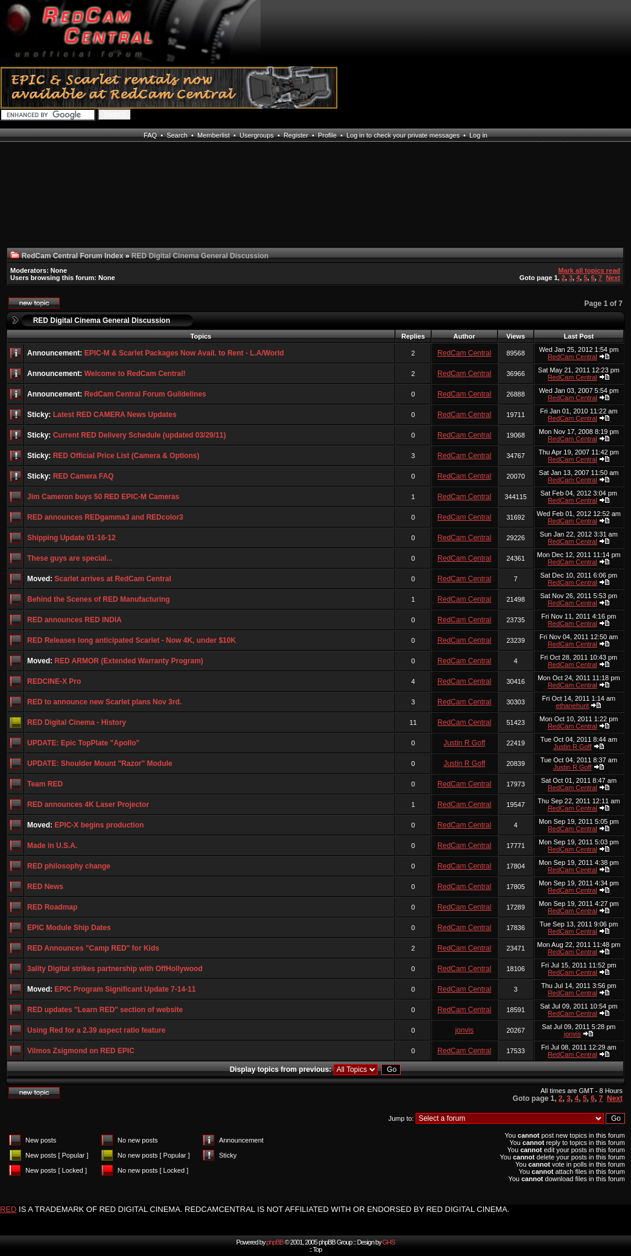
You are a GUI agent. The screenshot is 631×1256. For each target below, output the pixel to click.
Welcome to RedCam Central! (135, 373)
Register (296, 135)
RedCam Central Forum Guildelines (145, 394)
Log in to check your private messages (403, 135)
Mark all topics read (589, 270)
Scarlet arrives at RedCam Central (112, 579)
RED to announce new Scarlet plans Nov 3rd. (104, 702)
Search (177, 135)
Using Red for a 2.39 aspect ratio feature (96, 1030)
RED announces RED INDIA (74, 620)
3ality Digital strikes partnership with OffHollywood (115, 968)
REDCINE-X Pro (54, 681)
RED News (45, 886)
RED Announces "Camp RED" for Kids (93, 948)
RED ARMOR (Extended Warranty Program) (128, 661)
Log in (478, 135)
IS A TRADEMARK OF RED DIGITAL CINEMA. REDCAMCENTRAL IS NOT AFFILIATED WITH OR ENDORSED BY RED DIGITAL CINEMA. (264, 1209)
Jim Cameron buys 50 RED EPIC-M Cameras (103, 497)
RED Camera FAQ (83, 476)
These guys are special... (69, 558)
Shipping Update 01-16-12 (71, 538)
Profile (327, 135)
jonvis (464, 1030)
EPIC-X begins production (99, 825)
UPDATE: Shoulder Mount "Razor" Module (99, 763)
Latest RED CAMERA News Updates (115, 414)
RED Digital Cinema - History (76, 722)
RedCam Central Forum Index (73, 256)
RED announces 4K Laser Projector (88, 804)
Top (317, 1249)
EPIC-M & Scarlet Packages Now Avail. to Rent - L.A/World (184, 353)
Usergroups (256, 135)
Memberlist (213, 135)
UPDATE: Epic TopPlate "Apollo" (83, 743)
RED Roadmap (52, 907)
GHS (388, 1242)
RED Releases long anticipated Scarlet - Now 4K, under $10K (131, 640)
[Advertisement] (51, 202)
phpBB (275, 1242)
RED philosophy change (68, 866)
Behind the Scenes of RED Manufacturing (98, 599)
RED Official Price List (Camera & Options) (126, 455)
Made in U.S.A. (52, 845)
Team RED (45, 784)
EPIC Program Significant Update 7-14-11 (124, 989)
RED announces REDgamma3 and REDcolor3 (105, 517)
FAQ (150, 135)
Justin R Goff (464, 743)
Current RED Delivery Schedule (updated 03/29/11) (139, 435)
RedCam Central (464, 353)
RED (8, 1209)
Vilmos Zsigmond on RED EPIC (81, 1051)
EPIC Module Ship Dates (69, 927)
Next (613, 277)
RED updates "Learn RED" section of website (105, 1010)
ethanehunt (572, 705)
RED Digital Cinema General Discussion (101, 320)
